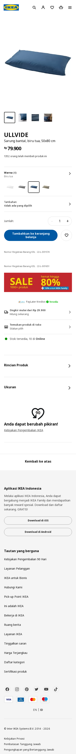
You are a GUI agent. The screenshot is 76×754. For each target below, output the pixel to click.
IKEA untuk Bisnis (15, 578)
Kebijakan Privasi (14, 738)
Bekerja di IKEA (14, 615)
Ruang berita (12, 625)
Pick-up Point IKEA (16, 597)
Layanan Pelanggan (17, 568)
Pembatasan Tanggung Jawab (22, 744)
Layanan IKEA (13, 634)
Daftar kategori (14, 662)
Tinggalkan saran (15, 643)
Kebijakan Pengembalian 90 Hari (25, 559)
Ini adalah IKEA (14, 606)
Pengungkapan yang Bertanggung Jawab (29, 749)
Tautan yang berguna (21, 551)
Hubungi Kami (13, 587)
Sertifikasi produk (15, 671)
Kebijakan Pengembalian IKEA (23, 430)
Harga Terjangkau (15, 653)
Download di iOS (38, 520)
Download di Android (38, 532)
